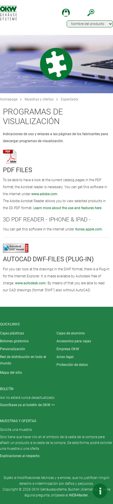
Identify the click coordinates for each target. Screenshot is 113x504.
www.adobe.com (44, 194)
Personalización (12, 349)
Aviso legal (65, 357)
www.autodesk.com (30, 283)
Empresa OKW (68, 349)
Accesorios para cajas (74, 341)
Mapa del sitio (11, 373)
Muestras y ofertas (39, 99)
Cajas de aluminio (71, 333)
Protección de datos (72, 365)
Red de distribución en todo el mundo (23, 360)
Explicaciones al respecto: (20, 456)
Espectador (70, 99)
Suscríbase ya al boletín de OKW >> (27, 405)
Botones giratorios (14, 341)
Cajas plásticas (12, 333)
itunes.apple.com (88, 229)
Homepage (8, 99)
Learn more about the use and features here (67, 208)
